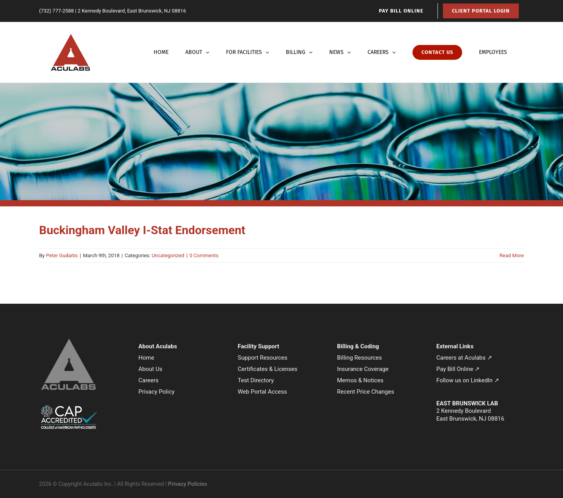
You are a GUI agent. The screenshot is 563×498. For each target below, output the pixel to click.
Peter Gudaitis (62, 255)
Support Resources (262, 357)
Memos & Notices (360, 380)
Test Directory (256, 380)
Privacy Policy (156, 391)
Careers (148, 380)
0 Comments (204, 255)
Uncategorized (168, 255)
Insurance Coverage (363, 369)
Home (146, 357)
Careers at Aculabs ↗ (464, 357)
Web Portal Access (262, 391)
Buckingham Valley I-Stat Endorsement (142, 230)
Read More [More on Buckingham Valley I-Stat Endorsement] (512, 255)
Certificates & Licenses (268, 369)
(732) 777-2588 (56, 11)
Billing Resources (359, 357)
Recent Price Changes (365, 391)
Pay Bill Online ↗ (458, 369)
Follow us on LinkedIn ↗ (467, 380)
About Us (150, 369)
